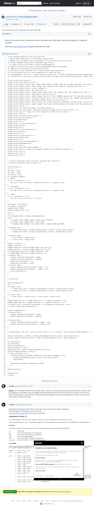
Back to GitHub (55, 3)
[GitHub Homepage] (41, 504)
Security (24, 501)
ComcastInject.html (28, 16)
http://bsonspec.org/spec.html (18, 413)
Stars (29, 24)
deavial (11, 386)
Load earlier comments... (49, 381)
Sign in (78, 3)
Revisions (16, 24)
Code (5, 24)
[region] (47, 43)
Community (36, 501)
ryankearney (11, 16)
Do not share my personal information (72, 501)
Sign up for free (10, 492)
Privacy (18, 501)
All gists (45, 3)
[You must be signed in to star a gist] (77, 16)
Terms (13, 501)
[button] (78, 24)
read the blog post (20, 47)
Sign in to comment (64, 491)
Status (29, 501)
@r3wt (11, 391)
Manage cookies (55, 501)
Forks (41, 24)
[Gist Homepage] (9, 3)
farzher (11, 405)
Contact (47, 501)
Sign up (86, 3)
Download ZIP (87, 24)
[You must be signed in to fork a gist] (87, 16)
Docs (42, 501)
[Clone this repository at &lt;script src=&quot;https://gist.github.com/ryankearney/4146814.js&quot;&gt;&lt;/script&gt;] (68, 24)
